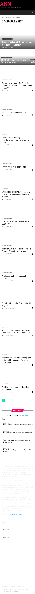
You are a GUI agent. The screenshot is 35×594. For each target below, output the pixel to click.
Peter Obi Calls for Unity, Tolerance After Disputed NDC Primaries (17, 451)
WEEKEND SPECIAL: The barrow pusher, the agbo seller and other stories (16, 194)
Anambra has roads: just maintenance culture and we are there (15, 139)
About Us (5, 590)
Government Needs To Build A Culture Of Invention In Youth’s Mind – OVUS (17, 85)
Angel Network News (16, 514)
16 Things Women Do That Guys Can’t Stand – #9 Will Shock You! (16, 331)
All (9, 415)
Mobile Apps (13, 590)
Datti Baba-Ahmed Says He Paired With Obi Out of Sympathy (18, 425)
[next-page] (14, 400)
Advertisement (7, 591)
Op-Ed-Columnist (7, 39)
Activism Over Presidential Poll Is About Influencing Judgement (16, 250)
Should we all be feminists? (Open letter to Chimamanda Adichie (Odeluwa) (16, 360)
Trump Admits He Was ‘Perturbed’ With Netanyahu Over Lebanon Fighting (16, 441)
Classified (5, 134)
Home (3, 17)
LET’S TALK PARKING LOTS (14, 167)
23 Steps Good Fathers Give (14, 113)
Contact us (15, 591)
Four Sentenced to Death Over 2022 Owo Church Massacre (17, 432)
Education (5, 327)
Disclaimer (21, 590)
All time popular (23, 415)
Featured (14, 415)
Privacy (27, 590)
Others (8, 17)
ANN (3, 90)
